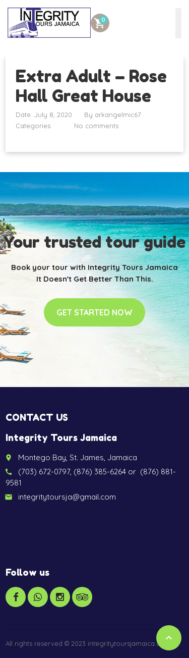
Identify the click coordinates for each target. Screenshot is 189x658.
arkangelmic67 (118, 115)
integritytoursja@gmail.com (67, 497)
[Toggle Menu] (178, 23)
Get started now (94, 312)
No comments (96, 126)
